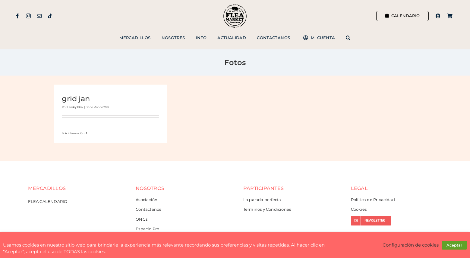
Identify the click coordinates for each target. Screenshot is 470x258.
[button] (348, 38)
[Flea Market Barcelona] (235, 5)
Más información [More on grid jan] (73, 133)
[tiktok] (50, 16)
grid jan (76, 98)
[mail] (39, 16)
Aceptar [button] (454, 245)
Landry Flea (75, 107)
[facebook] (17, 16)
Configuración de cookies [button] (411, 245)
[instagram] (28, 16)
